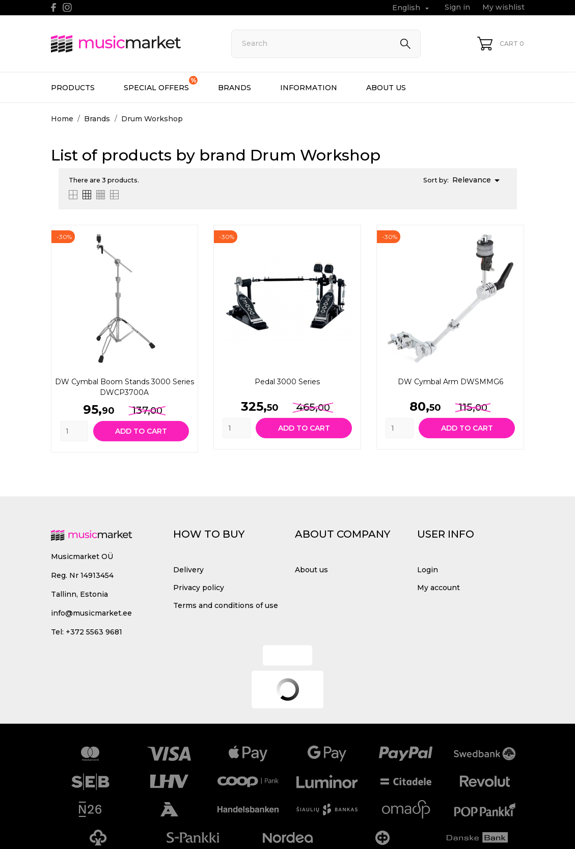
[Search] (326, 44)
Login (427, 569)
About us (386, 87)
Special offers (161, 84)
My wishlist (503, 7)
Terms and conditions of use (225, 605)
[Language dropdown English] (411, 8)
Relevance (477, 180)
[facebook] (54, 7)
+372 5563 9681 (94, 631)
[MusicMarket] (130, 43)
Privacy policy (198, 587)
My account (438, 587)
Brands (234, 87)
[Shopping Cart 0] (500, 43)
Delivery (188, 569)
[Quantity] (74, 431)
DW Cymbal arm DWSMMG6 (450, 381)
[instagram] (67, 7)
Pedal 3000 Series (287, 381)
